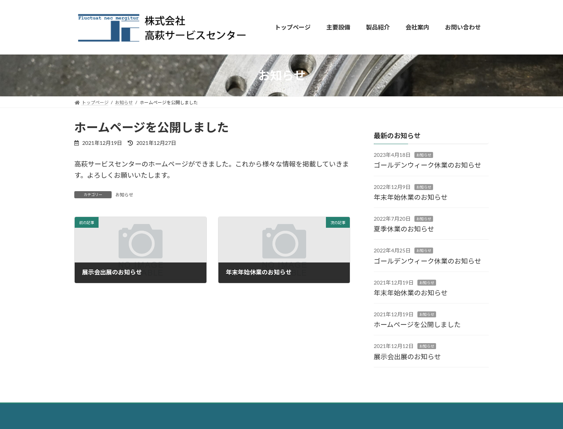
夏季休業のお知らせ (404, 229)
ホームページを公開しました (417, 324)
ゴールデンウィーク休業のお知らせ (427, 165)
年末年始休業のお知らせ (411, 197)
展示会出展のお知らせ (407, 356)
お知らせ (124, 195)
